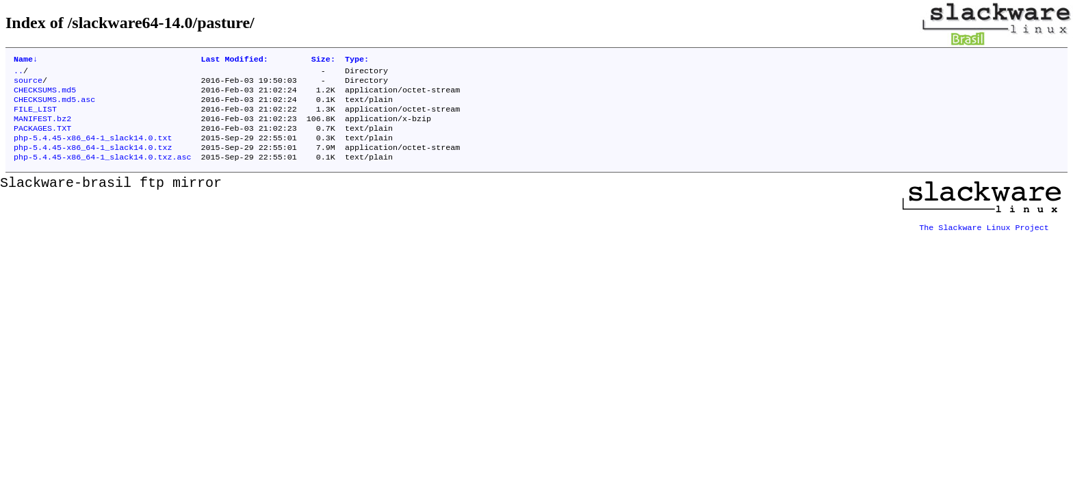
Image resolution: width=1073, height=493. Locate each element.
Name (26, 60)
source (28, 84)
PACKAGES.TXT (42, 139)
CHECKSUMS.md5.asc (54, 106)
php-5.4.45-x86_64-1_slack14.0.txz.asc (102, 171)
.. (18, 73)
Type (357, 60)
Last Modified (234, 60)
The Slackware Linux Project (984, 238)
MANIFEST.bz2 (42, 128)
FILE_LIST (35, 117)
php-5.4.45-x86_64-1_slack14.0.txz (93, 160)
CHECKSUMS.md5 (45, 95)
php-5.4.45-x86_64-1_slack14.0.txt (93, 149)
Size (323, 60)
